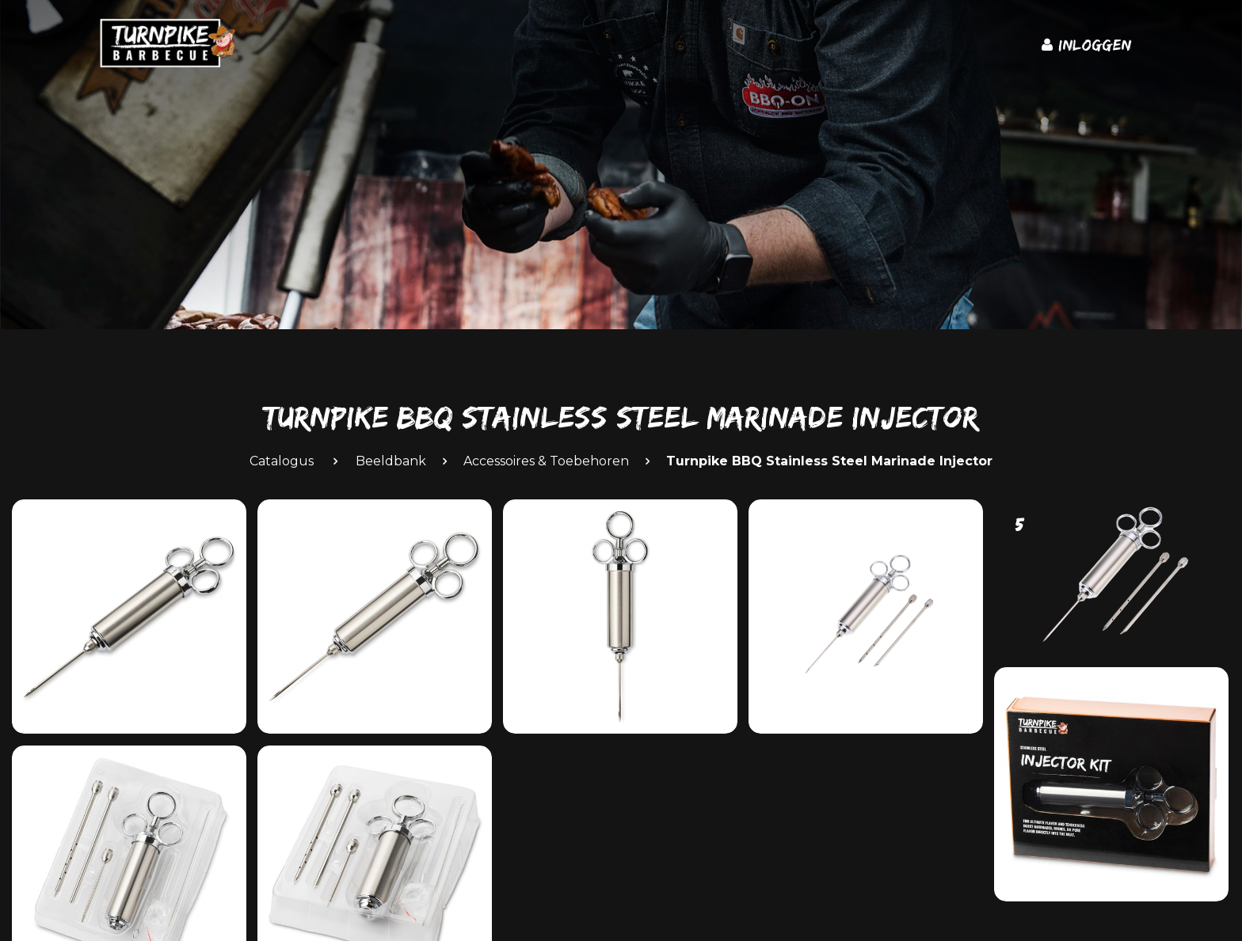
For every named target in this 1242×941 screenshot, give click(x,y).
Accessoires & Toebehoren (546, 461)
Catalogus (282, 461)
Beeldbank (391, 461)
